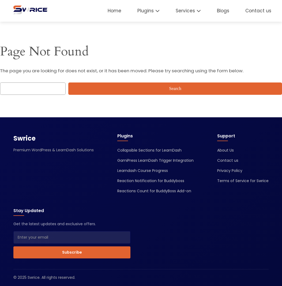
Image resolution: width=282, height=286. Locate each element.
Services (185, 10)
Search (175, 88)
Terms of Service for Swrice (243, 180)
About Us (225, 150)
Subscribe (72, 252)
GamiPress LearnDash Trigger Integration (155, 160)
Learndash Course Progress (142, 170)
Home (114, 10)
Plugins (145, 10)
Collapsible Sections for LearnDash (149, 150)
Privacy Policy (229, 170)
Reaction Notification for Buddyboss (150, 180)
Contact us (258, 10)
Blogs (223, 10)
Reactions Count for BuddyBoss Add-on (154, 191)
